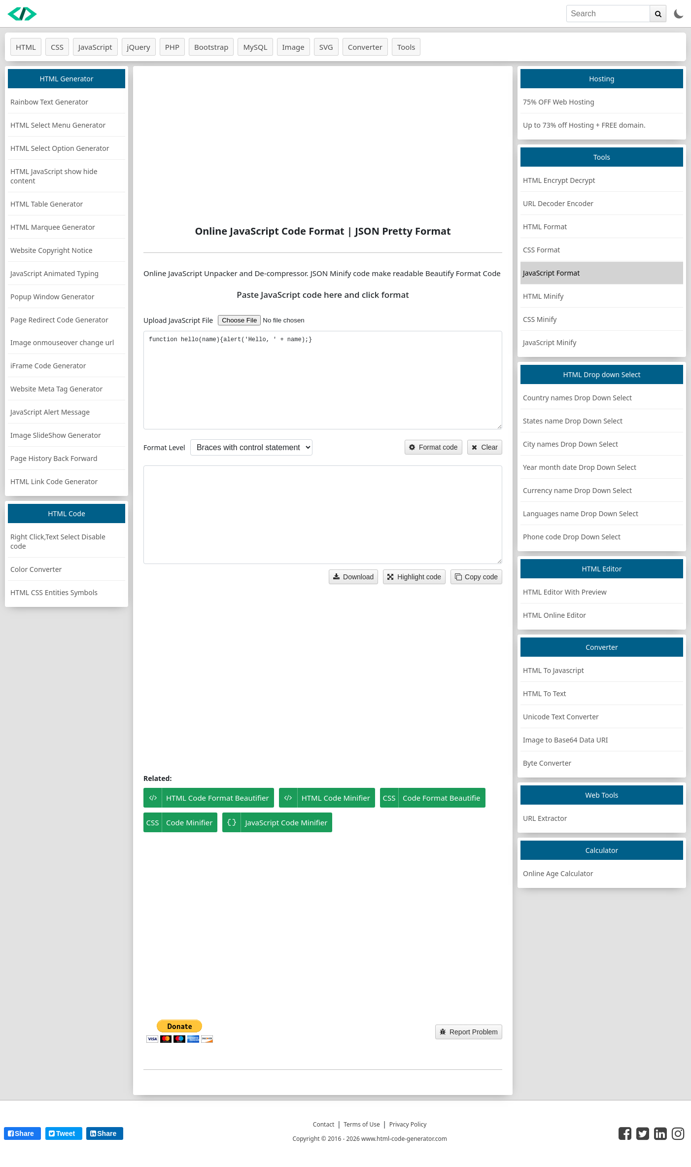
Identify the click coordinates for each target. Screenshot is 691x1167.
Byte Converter (547, 763)
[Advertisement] (322, 145)
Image (293, 47)
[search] (608, 13)
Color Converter (36, 569)
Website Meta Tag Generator (56, 388)
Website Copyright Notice (51, 250)
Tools (406, 47)
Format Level (164, 447)
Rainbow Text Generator (49, 101)
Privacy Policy (408, 1124)
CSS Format (541, 249)
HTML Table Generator (46, 204)
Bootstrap (211, 47)
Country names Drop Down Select (577, 397)
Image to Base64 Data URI (565, 739)
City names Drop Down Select (570, 444)
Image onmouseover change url (62, 342)
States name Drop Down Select (572, 420)
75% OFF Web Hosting (558, 101)
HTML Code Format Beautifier (206, 798)
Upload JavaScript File (178, 320)
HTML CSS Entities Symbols (54, 592)
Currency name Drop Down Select (577, 490)
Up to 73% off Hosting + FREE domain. (584, 125)
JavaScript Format (551, 273)
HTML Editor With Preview (565, 592)
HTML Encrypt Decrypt (559, 180)
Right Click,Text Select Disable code (57, 541)
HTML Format (545, 226)
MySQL (255, 47)
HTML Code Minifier (324, 798)
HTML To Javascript (553, 670)
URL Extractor (545, 818)
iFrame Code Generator (48, 365)
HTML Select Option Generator (59, 148)
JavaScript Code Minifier (274, 822)
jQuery (138, 47)
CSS (57, 47)
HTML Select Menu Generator (57, 125)
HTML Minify (543, 296)
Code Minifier (177, 822)
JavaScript (95, 47)
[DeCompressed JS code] (322, 514)
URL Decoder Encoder (558, 203)
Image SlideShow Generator (55, 435)
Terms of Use (362, 1124)
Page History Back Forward (54, 458)
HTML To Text (544, 693)
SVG (326, 47)
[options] (251, 447)
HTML (26, 47)
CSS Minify (539, 319)
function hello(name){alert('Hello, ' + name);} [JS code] (322, 380)
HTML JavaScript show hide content (54, 176)
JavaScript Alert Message (50, 412)
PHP (172, 47)
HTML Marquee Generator (52, 227)
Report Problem (469, 1032)
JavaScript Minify (549, 342)
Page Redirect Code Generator (59, 319)
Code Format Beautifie (430, 798)
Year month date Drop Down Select (579, 467)
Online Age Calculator (558, 873)
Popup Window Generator (52, 296)
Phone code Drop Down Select (572, 536)
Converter (365, 47)
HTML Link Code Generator (54, 481)
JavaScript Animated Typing (54, 273)
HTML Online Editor (554, 615)
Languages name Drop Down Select (580, 513)
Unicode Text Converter (561, 716)
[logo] (22, 14)
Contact (323, 1124)
